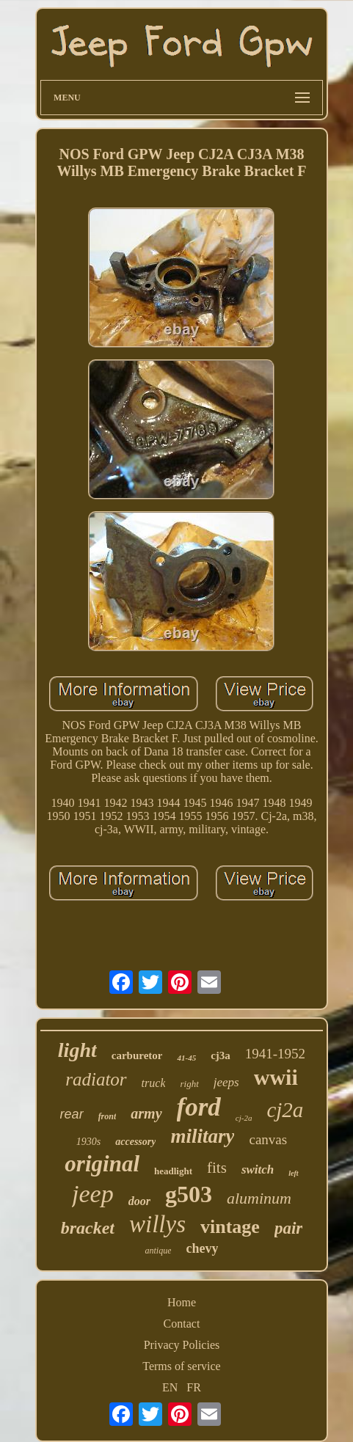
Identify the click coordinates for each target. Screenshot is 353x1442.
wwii (276, 1077)
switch (257, 1169)
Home (181, 1302)
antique (158, 1250)
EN (170, 1387)
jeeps (226, 1082)
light (77, 1050)
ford (199, 1107)
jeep (93, 1193)
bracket (87, 1227)
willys (157, 1224)
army (146, 1113)
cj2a (284, 1109)
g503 (188, 1194)
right (189, 1083)
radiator (95, 1079)
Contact (182, 1323)
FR (193, 1387)
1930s (88, 1141)
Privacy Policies (182, 1345)
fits (217, 1167)
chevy (202, 1248)
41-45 (186, 1057)
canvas (268, 1139)
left (293, 1173)
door (139, 1201)
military (202, 1136)
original (102, 1163)
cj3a (220, 1055)
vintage (230, 1226)
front (107, 1116)
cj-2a (244, 1117)
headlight (173, 1170)
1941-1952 (275, 1053)
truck (154, 1083)
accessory (135, 1141)
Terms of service (181, 1366)
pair (288, 1228)
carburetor (137, 1055)
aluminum (259, 1198)
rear (72, 1114)
